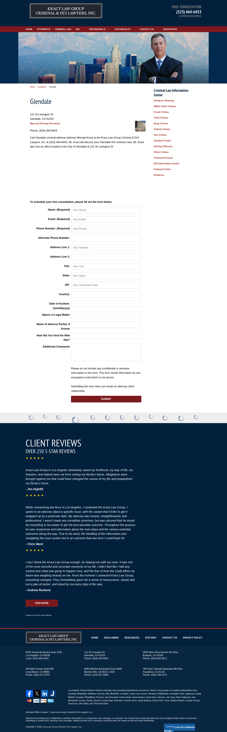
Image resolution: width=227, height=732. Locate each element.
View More (41, 598)
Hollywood (159, 689)
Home (33, 24)
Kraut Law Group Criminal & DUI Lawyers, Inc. (64, 721)
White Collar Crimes (163, 97)
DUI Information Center (165, 143)
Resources (189, 24)
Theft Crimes (160, 106)
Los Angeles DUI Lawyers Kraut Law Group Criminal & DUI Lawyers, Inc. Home (65, 11)
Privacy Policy (194, 633)
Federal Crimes (161, 148)
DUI (96, 24)
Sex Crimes (159, 120)
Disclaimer (120, 633)
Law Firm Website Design (185, 721)
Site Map (156, 633)
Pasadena (88, 692)
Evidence (158, 153)
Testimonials (116, 24)
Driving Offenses (162, 129)
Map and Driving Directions (47, 118)
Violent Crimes (161, 115)
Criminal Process (162, 139)
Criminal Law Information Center (175, 85)
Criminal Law (77, 24)
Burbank (113, 689)
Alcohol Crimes (161, 125)
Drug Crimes (160, 111)
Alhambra (81, 689)
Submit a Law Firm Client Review (39, 611)
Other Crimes (160, 134)
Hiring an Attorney (163, 92)
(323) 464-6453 (188, 12)
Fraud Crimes (160, 101)
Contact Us (165, 24)
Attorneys (53, 24)
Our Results (141, 24)
